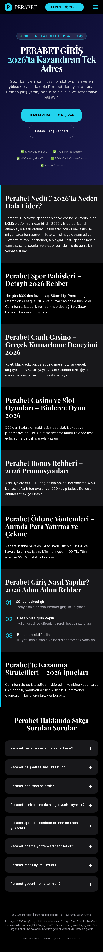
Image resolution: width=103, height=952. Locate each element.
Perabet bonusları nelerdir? (51, 786)
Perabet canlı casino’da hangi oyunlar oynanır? (51, 804)
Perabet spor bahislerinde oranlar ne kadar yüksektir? (51, 825)
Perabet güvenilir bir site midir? (51, 883)
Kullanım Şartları (52, 938)
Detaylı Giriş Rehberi (51, 131)
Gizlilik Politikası (30, 938)
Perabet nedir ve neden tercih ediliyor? (51, 748)
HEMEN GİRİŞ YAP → (64, 7)
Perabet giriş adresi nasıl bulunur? (51, 767)
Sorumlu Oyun (73, 938)
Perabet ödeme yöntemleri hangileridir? (51, 846)
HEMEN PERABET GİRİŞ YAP (51, 115)
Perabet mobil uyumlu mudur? (51, 865)
